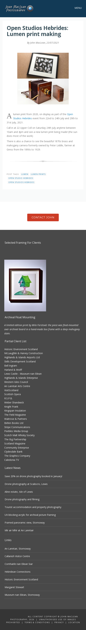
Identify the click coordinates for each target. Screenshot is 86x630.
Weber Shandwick (14, 402)
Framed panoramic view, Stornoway (25, 522)
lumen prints (38, 174)
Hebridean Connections (17, 571)
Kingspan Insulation (15, 410)
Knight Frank (11, 406)
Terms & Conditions (37, 622)
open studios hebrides (21, 182)
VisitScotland (11, 390)
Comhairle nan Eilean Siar (19, 564)
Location (74, 622)
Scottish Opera (12, 394)
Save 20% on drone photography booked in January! (33, 476)
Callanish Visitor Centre (17, 556)
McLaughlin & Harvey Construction (23, 353)
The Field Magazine (15, 414)
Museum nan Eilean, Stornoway (22, 594)
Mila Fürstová (39, 325)
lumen (24, 174)
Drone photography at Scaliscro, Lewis (26, 484)
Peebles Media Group (16, 431)
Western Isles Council (16, 382)
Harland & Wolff (13, 369)
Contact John (43, 217)
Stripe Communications (17, 427)
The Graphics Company (17, 455)
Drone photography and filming (22, 499)
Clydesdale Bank (13, 451)
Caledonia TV (11, 459)
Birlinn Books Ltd (13, 423)
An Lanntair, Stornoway (18, 548)
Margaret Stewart (14, 587)
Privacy (59, 622)
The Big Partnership (15, 439)
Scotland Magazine (14, 443)
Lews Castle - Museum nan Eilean (23, 373)
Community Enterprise (16, 447)
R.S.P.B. (8, 398)
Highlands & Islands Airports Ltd (22, 357)
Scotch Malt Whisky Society (19, 435)
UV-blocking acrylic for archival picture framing (30, 514)
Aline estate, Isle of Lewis (19, 491)
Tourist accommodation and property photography (33, 507)
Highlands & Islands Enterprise (21, 377)
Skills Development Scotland (20, 361)
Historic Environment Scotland (21, 349)
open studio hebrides (20, 178)
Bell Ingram (10, 365)
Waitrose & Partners (15, 418)
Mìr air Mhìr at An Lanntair (19, 530)
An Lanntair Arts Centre (17, 386)
